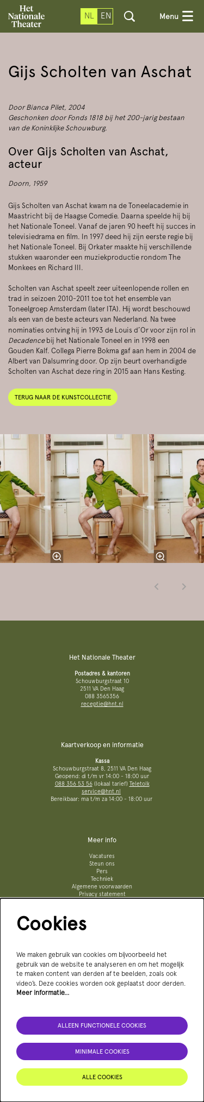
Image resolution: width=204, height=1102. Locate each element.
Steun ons (102, 863)
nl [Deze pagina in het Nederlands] (89, 16)
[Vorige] (156, 586)
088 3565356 (102, 696)
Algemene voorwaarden (102, 886)
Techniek (102, 878)
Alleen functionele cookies (102, 1025)
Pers (102, 871)
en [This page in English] (106, 16)
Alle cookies (102, 1077)
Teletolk (139, 783)
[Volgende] (184, 586)
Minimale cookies (102, 1051)
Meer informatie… (43, 992)
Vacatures (102, 856)
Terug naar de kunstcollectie (63, 397)
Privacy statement (102, 894)
